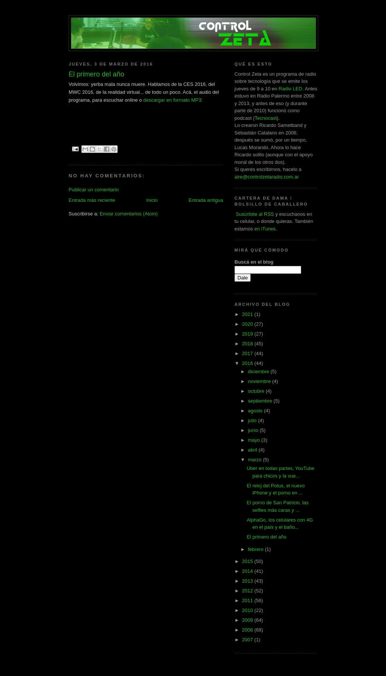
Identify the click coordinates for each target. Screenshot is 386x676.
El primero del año (266, 537)
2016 (248, 363)
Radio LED (290, 89)
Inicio (152, 200)
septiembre (261, 401)
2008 (248, 630)
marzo (255, 459)
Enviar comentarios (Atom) (129, 214)
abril (253, 450)
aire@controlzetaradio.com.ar (266, 177)
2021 (248, 314)
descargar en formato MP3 (172, 100)
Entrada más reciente (92, 200)
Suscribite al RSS (254, 214)
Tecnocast (265, 118)
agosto (256, 411)
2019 (248, 334)
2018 (248, 343)
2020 (248, 324)
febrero (256, 549)
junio (254, 430)
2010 (248, 610)
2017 (248, 353)
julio (253, 420)
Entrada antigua (205, 200)
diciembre (259, 371)
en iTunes (265, 229)
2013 (248, 581)
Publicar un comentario (94, 189)
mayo (254, 440)
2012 (248, 591)
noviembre (260, 381)
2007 (248, 639)
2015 (248, 561)
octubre (257, 391)
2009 (248, 620)
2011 (248, 600)
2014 (248, 571)
